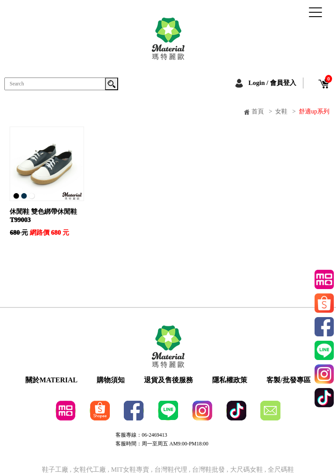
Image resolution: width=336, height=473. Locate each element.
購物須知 (111, 380)
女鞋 (281, 111)
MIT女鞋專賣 (131, 469)
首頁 (258, 112)
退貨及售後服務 (168, 380)
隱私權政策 (229, 380)
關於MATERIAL (51, 380)
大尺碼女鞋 (246, 469)
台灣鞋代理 (170, 469)
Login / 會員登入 (272, 82)
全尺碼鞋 (281, 469)
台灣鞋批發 (208, 469)
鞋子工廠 (55, 469)
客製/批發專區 (288, 380)
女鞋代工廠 (89, 469)
